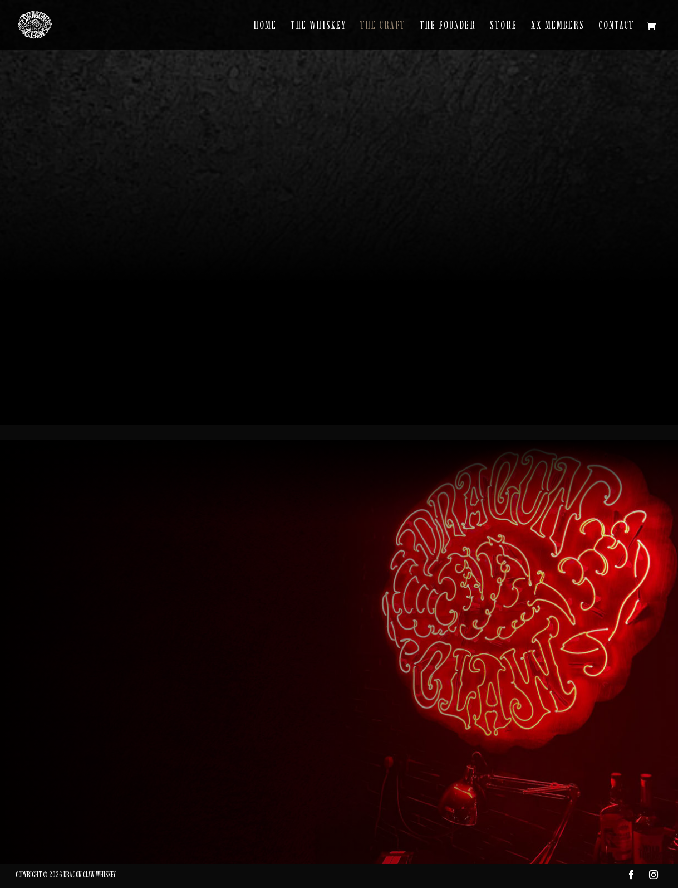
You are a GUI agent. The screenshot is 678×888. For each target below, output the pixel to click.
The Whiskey (318, 26)
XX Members (557, 26)
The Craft (383, 26)
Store (503, 26)
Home (265, 26)
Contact (616, 26)
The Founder (448, 26)
